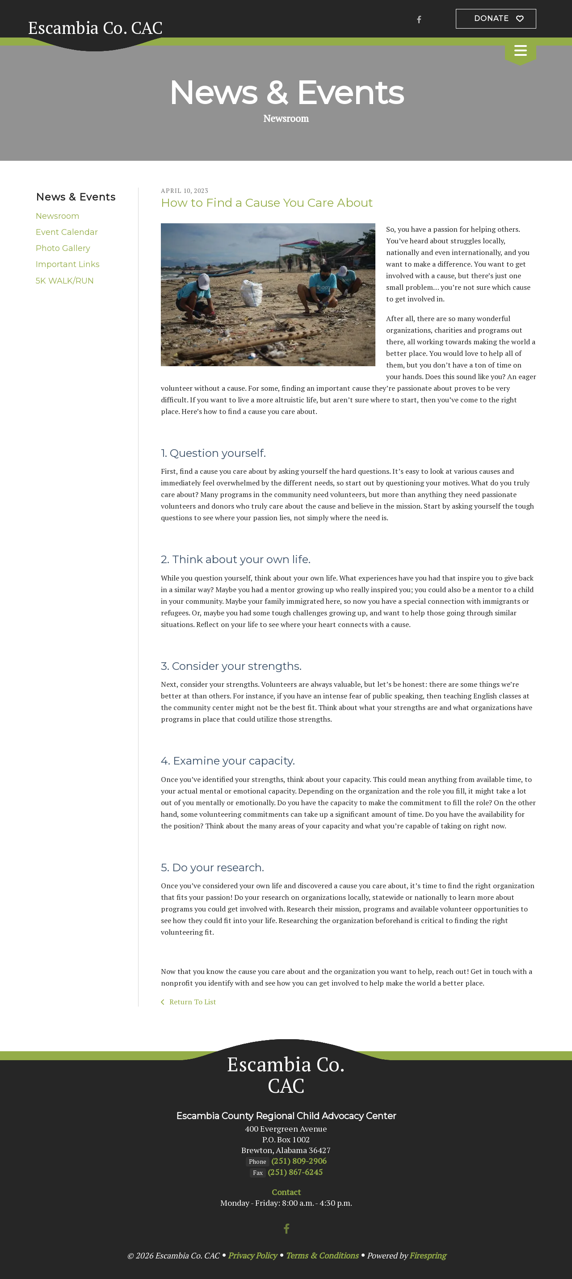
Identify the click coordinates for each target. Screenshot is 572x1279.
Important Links (68, 264)
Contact (286, 1192)
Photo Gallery (63, 248)
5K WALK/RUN (65, 281)
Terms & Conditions (322, 1255)
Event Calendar (67, 232)
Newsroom (58, 216)
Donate (491, 18)
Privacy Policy (252, 1255)
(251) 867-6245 (295, 1171)
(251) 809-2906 (299, 1160)
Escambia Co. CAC (95, 28)
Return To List (192, 1002)
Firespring (427, 1255)
